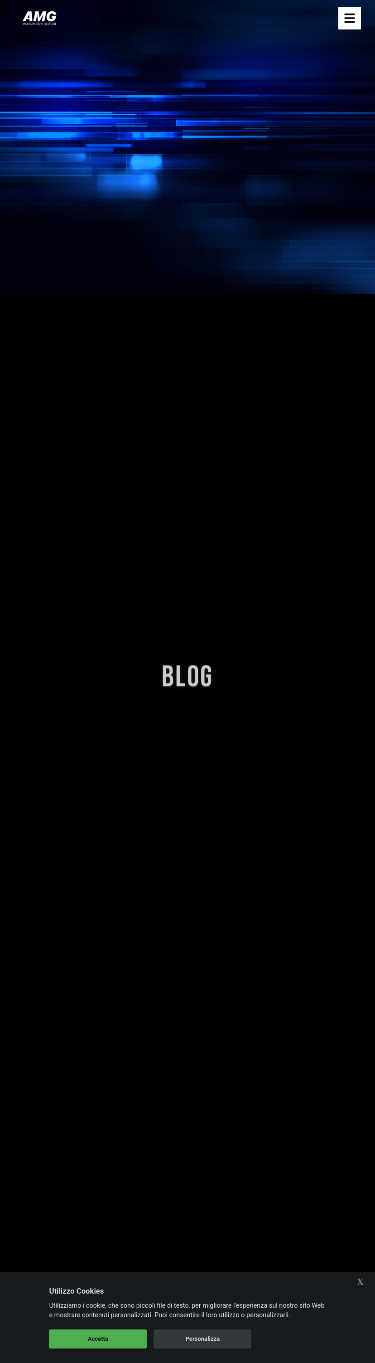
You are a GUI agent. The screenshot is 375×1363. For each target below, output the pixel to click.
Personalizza (203, 1338)
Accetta (98, 1338)
